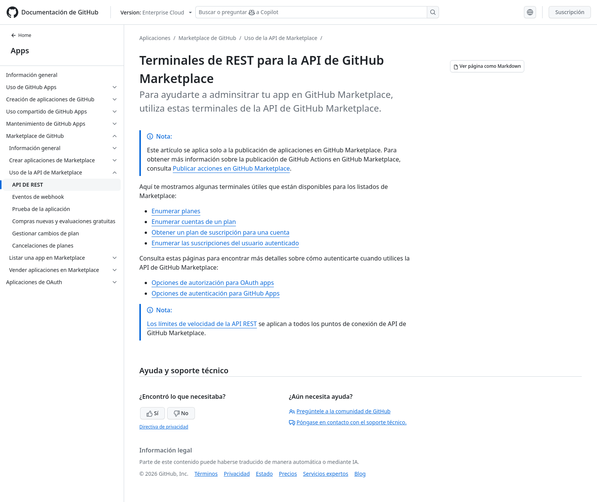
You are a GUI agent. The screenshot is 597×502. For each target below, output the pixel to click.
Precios (288, 473)
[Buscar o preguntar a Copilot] (317, 12)
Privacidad (237, 473)
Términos (206, 473)
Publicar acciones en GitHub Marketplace (231, 168)
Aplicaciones (154, 38)
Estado (264, 473)
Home (21, 35)
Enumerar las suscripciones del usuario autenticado (225, 243)
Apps (20, 50)
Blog (360, 473)
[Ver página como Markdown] (487, 66)
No (181, 413)
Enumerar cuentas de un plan (194, 221)
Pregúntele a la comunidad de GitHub (340, 411)
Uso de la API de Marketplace (281, 38)
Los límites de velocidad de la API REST (202, 324)
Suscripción (569, 12)
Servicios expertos (325, 473)
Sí (152, 413)
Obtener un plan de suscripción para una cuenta (220, 232)
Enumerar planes (176, 211)
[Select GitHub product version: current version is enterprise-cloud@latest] (156, 12)
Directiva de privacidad (163, 427)
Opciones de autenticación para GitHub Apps (215, 293)
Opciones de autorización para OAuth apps (213, 282)
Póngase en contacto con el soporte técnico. (348, 422)
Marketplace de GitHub (207, 38)
